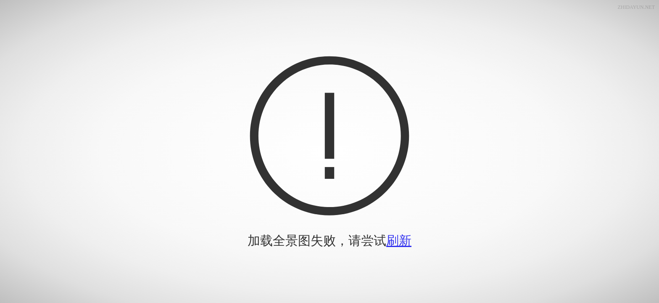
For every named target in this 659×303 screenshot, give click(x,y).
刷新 (398, 240)
